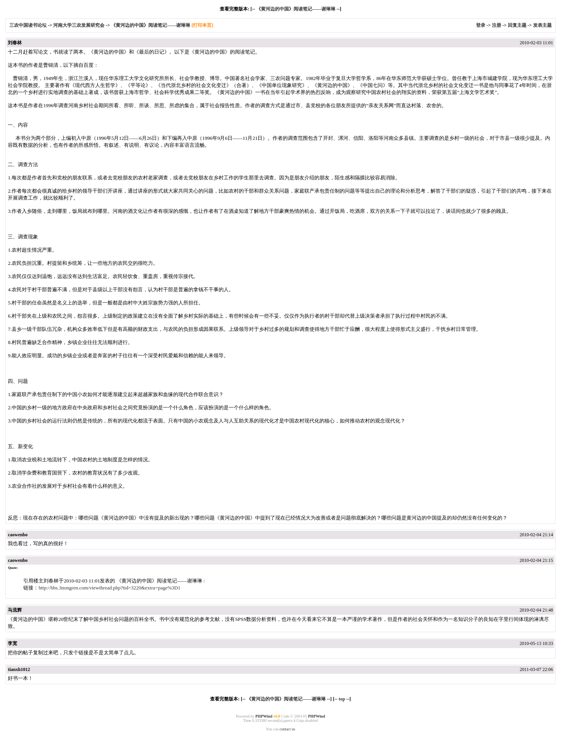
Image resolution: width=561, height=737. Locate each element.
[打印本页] (202, 25)
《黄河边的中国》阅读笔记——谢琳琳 (295, 9)
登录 (480, 25)
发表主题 (542, 25)
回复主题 (517, 25)
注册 (496, 25)
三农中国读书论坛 (28, 25)
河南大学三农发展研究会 (78, 25)
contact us (287, 729)
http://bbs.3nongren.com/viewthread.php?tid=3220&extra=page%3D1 (109, 588)
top (342, 699)
